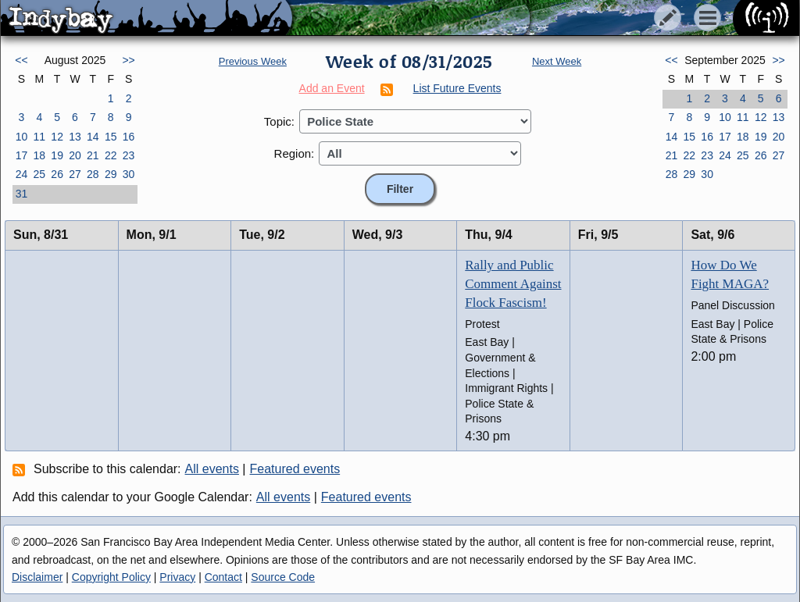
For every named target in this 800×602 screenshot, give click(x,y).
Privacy (177, 577)
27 (75, 174)
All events (212, 469)
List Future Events (457, 88)
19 (57, 155)
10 (22, 136)
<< (21, 60)
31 (22, 193)
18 (39, 155)
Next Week (556, 61)
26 (57, 174)
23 (129, 155)
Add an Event (332, 88)
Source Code (283, 577)
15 (111, 136)
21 (93, 155)
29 (111, 174)
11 (39, 136)
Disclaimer (37, 577)
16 (129, 136)
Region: (294, 153)
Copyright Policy (111, 577)
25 (39, 174)
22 (111, 155)
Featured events (295, 469)
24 (22, 174)
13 (75, 136)
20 (75, 155)
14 (93, 136)
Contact (223, 577)
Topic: (279, 121)
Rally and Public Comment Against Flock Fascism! (513, 284)
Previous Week (253, 61)
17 (22, 155)
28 (93, 174)
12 (57, 136)
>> (128, 60)
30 (129, 174)
